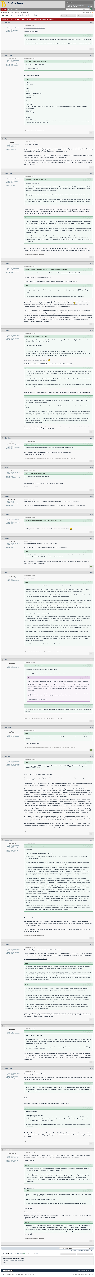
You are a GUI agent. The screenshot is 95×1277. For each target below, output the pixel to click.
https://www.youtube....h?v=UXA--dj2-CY (70, 272)
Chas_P (7, 467)
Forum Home (11, 1274)
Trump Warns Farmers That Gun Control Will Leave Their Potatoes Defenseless (45, 547)
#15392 (91, 572)
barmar (7, 496)
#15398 (91, 1026)
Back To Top (5, 1274)
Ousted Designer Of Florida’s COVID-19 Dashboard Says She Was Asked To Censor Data (48, 363)
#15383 (91, 139)
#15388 (91, 467)
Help (90, 6)
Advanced (93, 9)
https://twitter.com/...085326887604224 (34, 454)
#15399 (91, 1068)
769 (21, 15)
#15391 (91, 538)
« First (11, 15)
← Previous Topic (73, 1250)
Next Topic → (90, 1250)
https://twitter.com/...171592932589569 (34, 28)
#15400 (91, 1150)
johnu (7, 263)
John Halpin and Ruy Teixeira (35, 699)
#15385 (91, 263)
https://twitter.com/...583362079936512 (60, 452)
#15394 (91, 727)
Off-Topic (17, 12)
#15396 (91, 840)
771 (27, 15)
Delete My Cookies (19, 1274)
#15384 (91, 173)
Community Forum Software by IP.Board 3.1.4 (82, 1274)
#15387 (91, 438)
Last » (36, 15)
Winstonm (8, 55)
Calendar (16, 9)
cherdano (8, 438)
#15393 (91, 660)
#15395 (91, 756)
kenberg (7, 756)
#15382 (91, 55)
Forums (4, 9)
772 (30, 15)
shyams (7, 22)
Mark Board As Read (29, 1274)
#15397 (91, 944)
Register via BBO (72, 6)
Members (10, 9)
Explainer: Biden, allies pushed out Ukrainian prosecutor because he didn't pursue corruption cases (50, 281)
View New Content (86, 12)
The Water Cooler (25, 12)
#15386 (91, 330)
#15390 (91, 514)
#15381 (91, 22)
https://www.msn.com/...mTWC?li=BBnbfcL (35, 959)
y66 (6, 572)
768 (18, 15)
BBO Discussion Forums (7, 12)
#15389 (91, 496)
